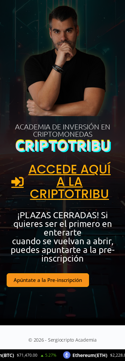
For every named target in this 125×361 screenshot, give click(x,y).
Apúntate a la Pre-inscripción (48, 280)
